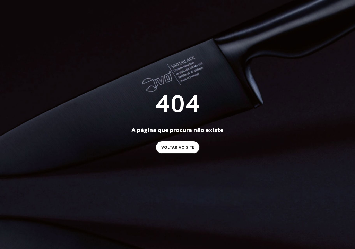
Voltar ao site (177, 147)
